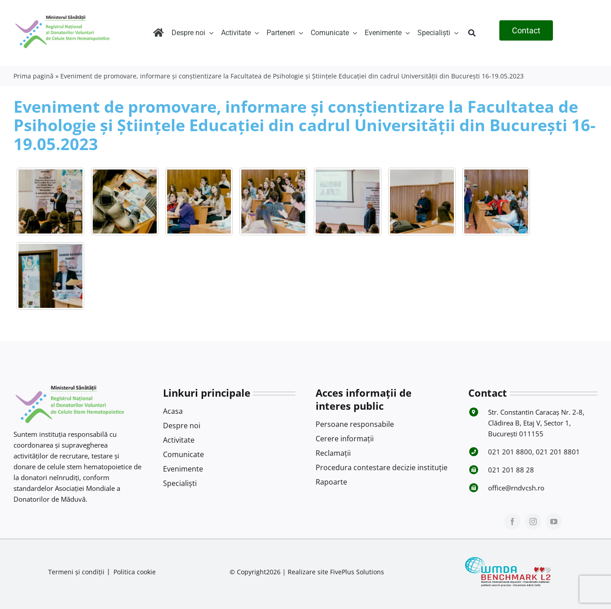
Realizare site (308, 572)
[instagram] (533, 521)
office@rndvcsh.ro (516, 487)
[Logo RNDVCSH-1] (63, 15)
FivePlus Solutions (357, 572)
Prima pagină (34, 76)
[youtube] (554, 521)
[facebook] (512, 521)
